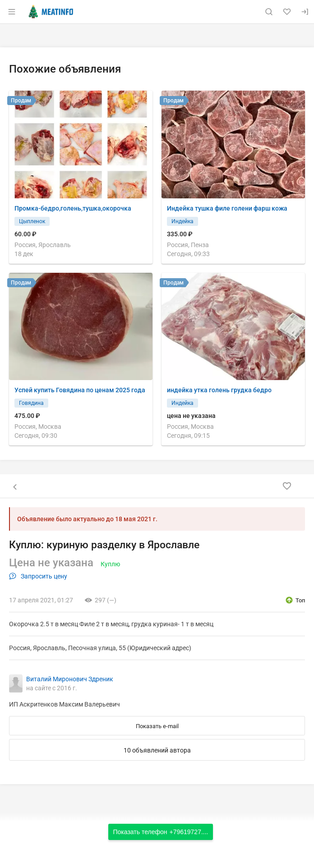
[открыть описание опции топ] (295, 600)
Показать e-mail (157, 726)
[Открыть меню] (11, 11)
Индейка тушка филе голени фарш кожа (227, 208)
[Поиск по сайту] (269, 11)
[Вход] (305, 11)
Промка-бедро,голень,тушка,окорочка (72, 208)
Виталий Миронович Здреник (69, 679)
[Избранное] (287, 11)
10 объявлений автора (157, 750)
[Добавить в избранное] (287, 486)
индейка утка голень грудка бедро (219, 390)
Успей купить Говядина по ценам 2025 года (79, 390)
